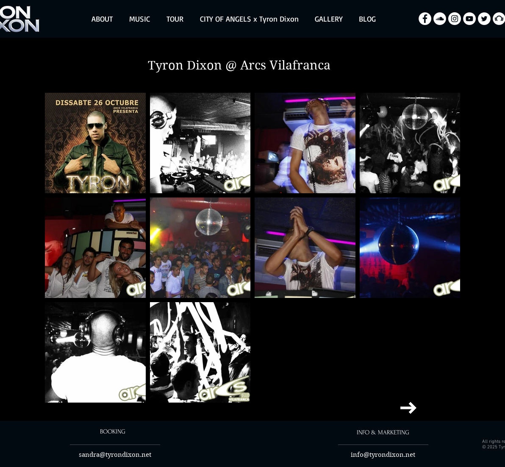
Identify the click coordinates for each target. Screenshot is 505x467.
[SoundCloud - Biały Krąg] (439, 18)
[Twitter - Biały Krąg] (484, 18)
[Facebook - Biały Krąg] (425, 18)
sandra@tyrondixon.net (115, 455)
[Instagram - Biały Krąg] (454, 18)
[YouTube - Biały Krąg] (469, 18)
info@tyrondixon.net (383, 455)
